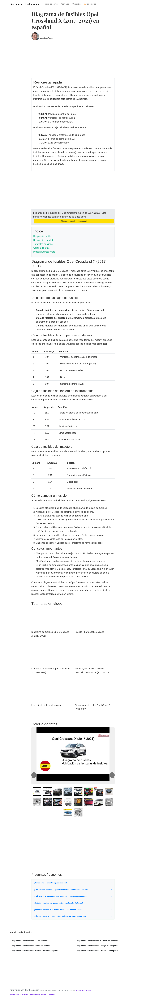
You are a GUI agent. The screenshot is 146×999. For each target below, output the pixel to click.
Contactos (76, 4)
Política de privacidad (38, 994)
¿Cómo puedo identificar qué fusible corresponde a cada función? (61, 889)
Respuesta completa (43, 240)
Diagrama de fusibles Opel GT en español (30, 941)
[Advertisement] (73, 61)
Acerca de (65, 4)
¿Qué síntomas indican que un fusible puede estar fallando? (58, 903)
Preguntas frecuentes (44, 251)
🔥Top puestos (90, 4)
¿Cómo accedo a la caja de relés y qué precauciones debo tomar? (60, 916)
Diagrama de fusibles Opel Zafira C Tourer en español (35, 951)
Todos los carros (51, 4)
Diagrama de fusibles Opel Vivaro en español (31, 946)
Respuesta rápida (42, 236)
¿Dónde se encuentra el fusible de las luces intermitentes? (58, 909)
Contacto (52, 994)
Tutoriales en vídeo (43, 244)
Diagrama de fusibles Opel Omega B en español (97, 946)
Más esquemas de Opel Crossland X (74, 221)
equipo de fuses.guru (84, 990)
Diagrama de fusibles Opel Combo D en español (97, 951)
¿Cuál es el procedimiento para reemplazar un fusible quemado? (60, 896)
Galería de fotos (41, 248)
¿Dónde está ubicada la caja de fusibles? (50, 883)
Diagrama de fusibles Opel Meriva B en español (97, 941)
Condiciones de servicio (19, 994)
